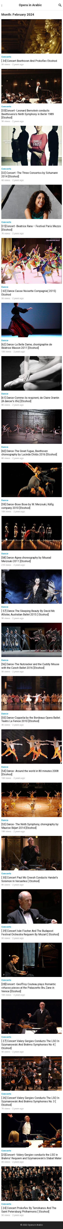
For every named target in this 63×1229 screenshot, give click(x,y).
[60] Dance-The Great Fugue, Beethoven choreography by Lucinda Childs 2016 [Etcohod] (29, 452)
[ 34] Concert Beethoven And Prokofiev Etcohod (29, 60)
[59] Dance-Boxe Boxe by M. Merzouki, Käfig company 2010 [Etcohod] (27, 506)
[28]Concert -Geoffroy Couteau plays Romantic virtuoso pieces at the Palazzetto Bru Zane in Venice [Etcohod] (28, 988)
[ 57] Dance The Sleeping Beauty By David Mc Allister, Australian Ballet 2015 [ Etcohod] (28, 612)
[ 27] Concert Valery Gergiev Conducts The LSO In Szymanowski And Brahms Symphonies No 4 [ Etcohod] (30, 1044)
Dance (4, 287)
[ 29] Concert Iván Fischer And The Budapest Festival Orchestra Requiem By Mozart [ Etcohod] (30, 932)
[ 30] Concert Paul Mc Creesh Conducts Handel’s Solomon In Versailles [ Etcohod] (29, 879)
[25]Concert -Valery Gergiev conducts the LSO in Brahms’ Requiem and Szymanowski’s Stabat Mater (31, 1156)
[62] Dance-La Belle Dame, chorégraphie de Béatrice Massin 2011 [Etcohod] (26, 346)
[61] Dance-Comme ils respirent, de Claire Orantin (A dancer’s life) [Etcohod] (30, 399)
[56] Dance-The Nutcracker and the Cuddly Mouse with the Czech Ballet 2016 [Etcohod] (30, 666)
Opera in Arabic (30, 5)
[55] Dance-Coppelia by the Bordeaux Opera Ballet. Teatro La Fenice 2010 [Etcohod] (30, 719)
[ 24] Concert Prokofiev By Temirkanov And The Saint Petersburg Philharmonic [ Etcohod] (28, 1209)
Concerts (6, 57)
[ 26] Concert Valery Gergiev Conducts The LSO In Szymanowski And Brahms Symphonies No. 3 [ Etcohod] (30, 1101)
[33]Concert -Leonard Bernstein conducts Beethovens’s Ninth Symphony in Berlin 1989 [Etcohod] (27, 114)
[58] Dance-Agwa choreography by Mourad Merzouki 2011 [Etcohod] (26, 559)
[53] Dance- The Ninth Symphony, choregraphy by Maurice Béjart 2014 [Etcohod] (29, 826)
